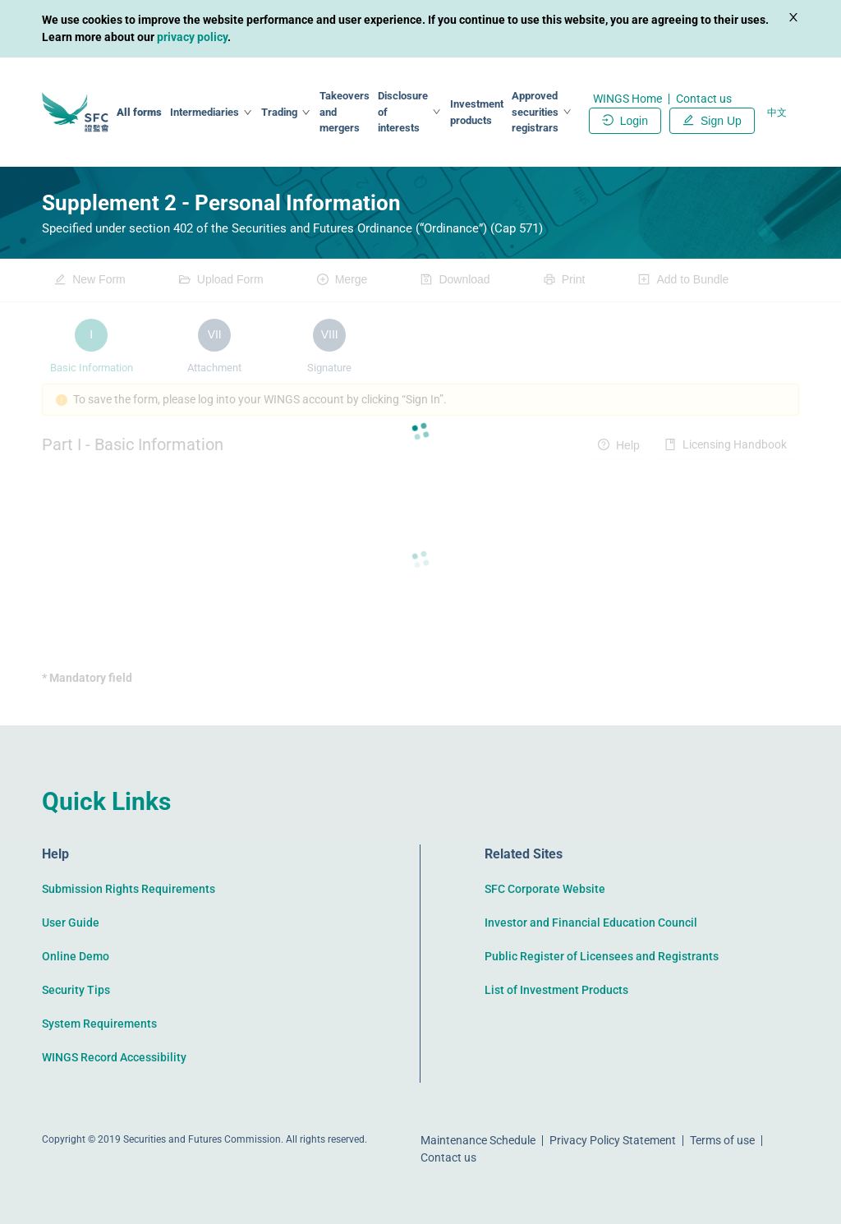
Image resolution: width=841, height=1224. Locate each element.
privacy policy (192, 37)
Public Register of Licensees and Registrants (602, 956)
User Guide (70, 922)
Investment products (476, 112)
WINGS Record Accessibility (114, 1057)
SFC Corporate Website (545, 888)
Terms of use (722, 1140)
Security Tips (76, 989)
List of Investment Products (556, 989)
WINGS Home (627, 98)
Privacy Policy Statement (612, 1140)
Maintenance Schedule (477, 1140)
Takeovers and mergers (344, 112)
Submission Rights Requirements (128, 888)
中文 (777, 112)
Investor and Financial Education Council (591, 922)
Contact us (704, 98)
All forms (139, 112)
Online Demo (75, 956)
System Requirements (99, 1023)
